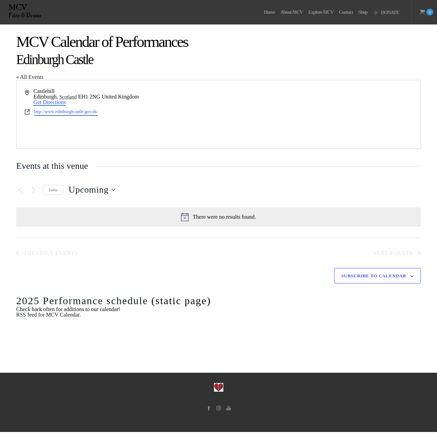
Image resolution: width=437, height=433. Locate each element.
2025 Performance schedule (82, 301)
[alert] (218, 217)
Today (53, 190)
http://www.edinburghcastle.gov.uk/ (66, 111)
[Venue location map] (319, 114)
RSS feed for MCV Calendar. (48, 316)
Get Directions (49, 102)
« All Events (29, 77)
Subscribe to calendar (373, 276)
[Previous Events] (20, 190)
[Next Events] (34, 190)
